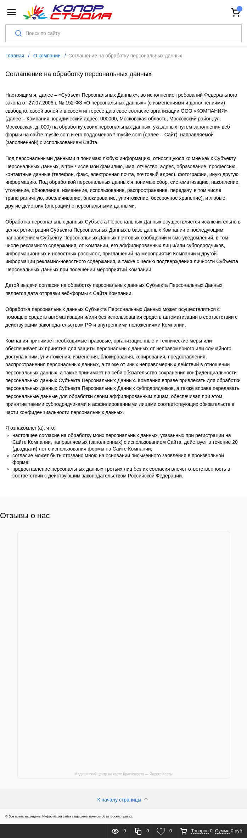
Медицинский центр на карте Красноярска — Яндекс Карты (123, 774)
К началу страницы (123, 800)
